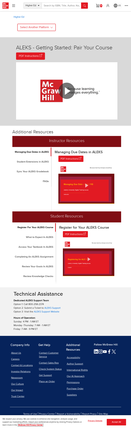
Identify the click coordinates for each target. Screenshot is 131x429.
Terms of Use (30, 414)
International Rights (77, 370)
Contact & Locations (22, 365)
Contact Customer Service (49, 355)
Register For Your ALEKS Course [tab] (35, 227)
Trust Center (17, 396)
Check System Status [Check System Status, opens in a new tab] (50, 369)
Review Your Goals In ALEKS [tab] (37, 266)
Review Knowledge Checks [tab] (38, 276)
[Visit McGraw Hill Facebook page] (109, 351)
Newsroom (17, 378)
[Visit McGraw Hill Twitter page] (114, 351)
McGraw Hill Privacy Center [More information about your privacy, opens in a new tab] (30, 426)
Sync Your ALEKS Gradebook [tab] (33, 171)
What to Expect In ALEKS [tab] (39, 237)
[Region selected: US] (117, 5)
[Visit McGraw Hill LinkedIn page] (96, 351)
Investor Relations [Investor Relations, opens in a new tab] (20, 371)
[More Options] (126, 5)
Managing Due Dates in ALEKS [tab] (32, 152)
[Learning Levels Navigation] (13, 5)
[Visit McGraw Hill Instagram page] (100, 351)
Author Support (75, 364)
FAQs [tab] (46, 181)
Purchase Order (75, 388)
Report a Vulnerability (68, 414)
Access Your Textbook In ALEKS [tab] (36, 247)
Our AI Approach (76, 376)
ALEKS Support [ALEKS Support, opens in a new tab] (52, 308)
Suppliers (72, 395)
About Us (16, 353)
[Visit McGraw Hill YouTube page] (105, 351)
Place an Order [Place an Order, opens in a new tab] (47, 381)
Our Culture (17, 384)
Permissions (73, 382)
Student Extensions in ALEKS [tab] (33, 161)
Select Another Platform (36, 27)
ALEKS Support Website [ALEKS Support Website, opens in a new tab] (46, 311)
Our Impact (17, 390)
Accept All (116, 423)
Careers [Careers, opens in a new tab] (15, 359)
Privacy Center (47, 414)
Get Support (45, 375)
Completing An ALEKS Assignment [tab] (34, 256)
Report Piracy (89, 414)
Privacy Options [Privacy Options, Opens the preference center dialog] (95, 422)
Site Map (103, 414)
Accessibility (73, 357)
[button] (107, 5)
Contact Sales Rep (49, 363)
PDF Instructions (30, 55)
